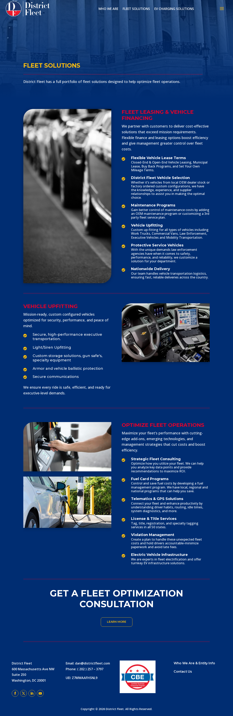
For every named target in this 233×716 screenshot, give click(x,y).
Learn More (116, 622)
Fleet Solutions (136, 9)
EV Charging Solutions (174, 9)
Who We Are (108, 9)
